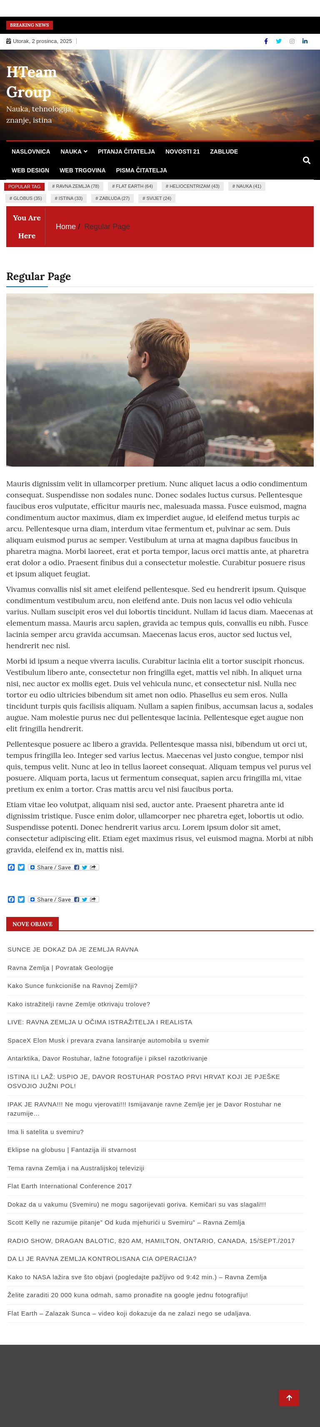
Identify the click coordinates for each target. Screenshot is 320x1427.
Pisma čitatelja (141, 170)
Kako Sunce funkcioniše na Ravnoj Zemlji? (73, 985)
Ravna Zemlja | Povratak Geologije (61, 967)
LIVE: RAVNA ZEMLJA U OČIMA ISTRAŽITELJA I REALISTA (100, 1021)
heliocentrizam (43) (195, 186)
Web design (30, 170)
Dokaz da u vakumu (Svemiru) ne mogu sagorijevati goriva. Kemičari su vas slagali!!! (137, 1204)
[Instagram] (293, 41)
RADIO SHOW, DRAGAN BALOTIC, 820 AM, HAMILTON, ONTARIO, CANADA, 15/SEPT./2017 (151, 1240)
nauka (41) (248, 186)
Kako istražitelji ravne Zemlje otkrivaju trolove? (79, 1004)
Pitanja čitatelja (126, 151)
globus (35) (27, 198)
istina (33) (70, 198)
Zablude (224, 151)
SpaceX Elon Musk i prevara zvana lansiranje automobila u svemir (108, 1040)
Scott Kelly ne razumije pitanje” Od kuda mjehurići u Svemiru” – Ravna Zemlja (126, 1222)
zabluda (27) (115, 198)
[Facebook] (267, 41)
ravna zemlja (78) (77, 186)
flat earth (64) (134, 186)
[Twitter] (279, 41)
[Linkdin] (305, 41)
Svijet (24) (158, 198)
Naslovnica (31, 151)
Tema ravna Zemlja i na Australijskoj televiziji (76, 1168)
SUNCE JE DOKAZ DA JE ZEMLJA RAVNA (73, 949)
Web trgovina (82, 170)
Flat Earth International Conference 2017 (70, 1186)
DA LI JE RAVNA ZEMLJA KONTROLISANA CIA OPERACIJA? (102, 1258)
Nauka (71, 151)
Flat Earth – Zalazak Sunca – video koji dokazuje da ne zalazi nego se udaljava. (130, 1313)
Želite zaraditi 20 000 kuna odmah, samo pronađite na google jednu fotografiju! (128, 1294)
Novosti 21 (182, 151)
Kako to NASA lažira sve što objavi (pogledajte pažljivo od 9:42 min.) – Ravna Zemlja (137, 1277)
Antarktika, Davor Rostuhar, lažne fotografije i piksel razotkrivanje (108, 1058)
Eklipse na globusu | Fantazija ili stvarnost (72, 1149)
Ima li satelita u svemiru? (46, 1131)
